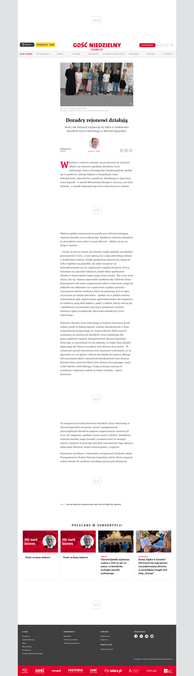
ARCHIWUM (93, 54)
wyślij (131, 149)
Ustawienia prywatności (72, 643)
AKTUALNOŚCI (43, 54)
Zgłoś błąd (28, 659)
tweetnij (126, 149)
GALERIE (76, 54)
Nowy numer (26, 54)
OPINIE (60, 54)
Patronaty (134, 54)
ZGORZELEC (117, 504)
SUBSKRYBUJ (147, 45)
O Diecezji (167, 54)
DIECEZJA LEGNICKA (73, 504)
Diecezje (151, 54)
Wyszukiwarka (172, 45)
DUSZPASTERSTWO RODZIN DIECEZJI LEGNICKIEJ (97, 504)
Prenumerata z (45, 44)
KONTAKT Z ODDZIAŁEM (113, 54)
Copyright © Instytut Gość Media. (144, 659)
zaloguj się (162, 45)
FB (122, 149)
